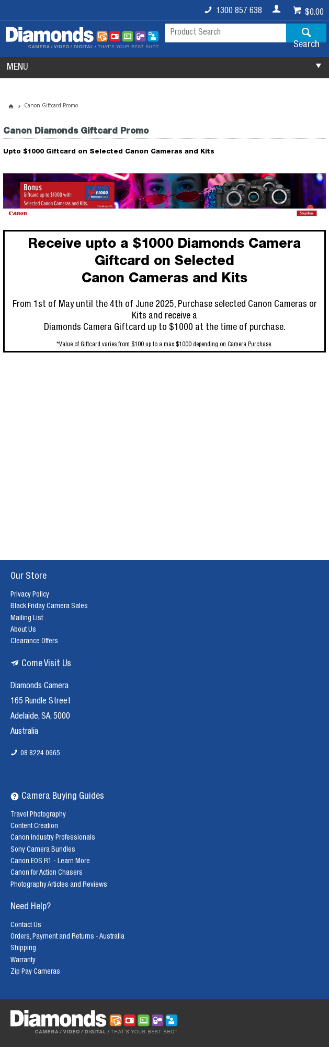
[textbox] (225, 33)
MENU (17, 67)
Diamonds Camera (39, 686)
